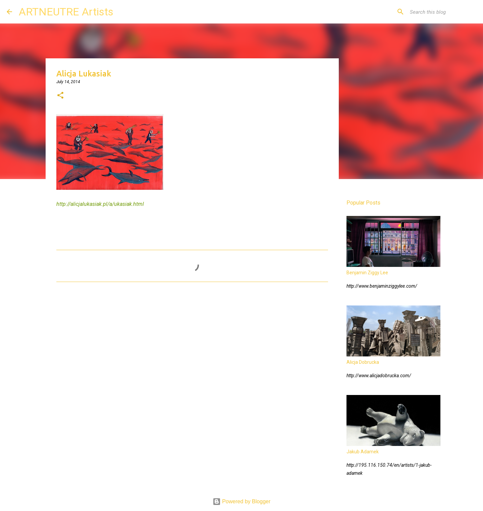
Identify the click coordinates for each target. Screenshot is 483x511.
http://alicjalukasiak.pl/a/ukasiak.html (100, 204)
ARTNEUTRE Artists (66, 11)
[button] (60, 96)
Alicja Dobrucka (362, 362)
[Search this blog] (442, 12)
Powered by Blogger (242, 501)
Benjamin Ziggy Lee (367, 272)
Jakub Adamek (362, 451)
